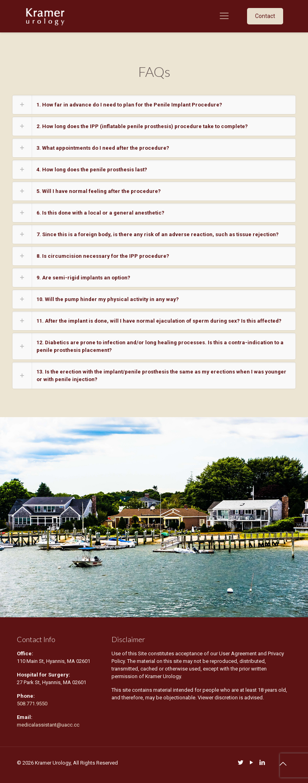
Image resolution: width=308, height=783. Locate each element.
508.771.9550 (32, 704)
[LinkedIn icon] (262, 762)
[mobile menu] (224, 16)
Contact (265, 16)
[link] (154, 104)
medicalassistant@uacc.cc (49, 725)
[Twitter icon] (240, 762)
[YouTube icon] (251, 762)
